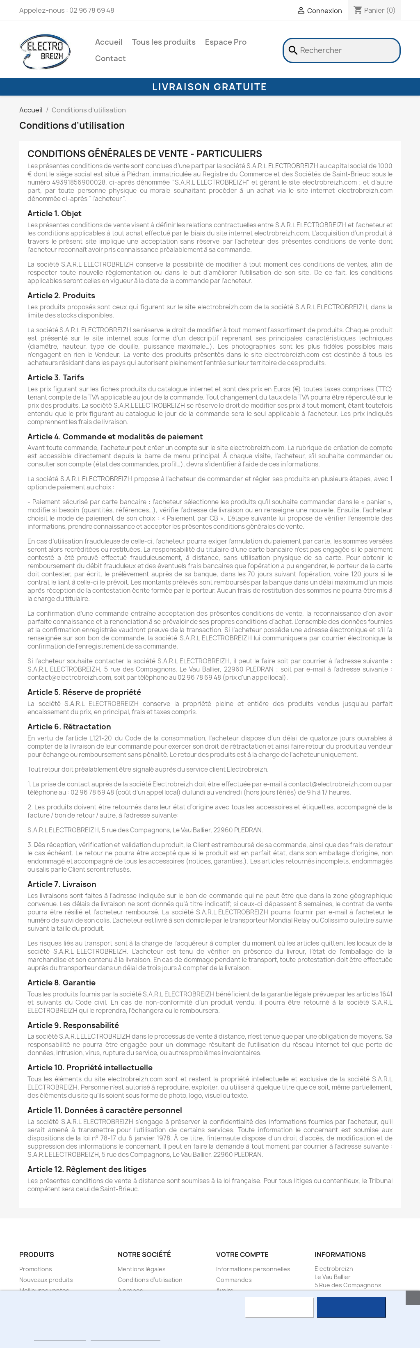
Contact (110, 58)
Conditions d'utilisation (150, 1280)
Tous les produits (164, 42)
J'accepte (351, 1307)
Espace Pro (226, 42)
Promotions (35, 1269)
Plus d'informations (60, 1337)
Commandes (234, 1280)
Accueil (109, 42)
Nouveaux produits (46, 1280)
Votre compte (242, 1254)
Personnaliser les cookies (125, 1337)
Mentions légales (142, 1269)
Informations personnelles (253, 1269)
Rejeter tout (279, 1307)
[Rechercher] (342, 50)
